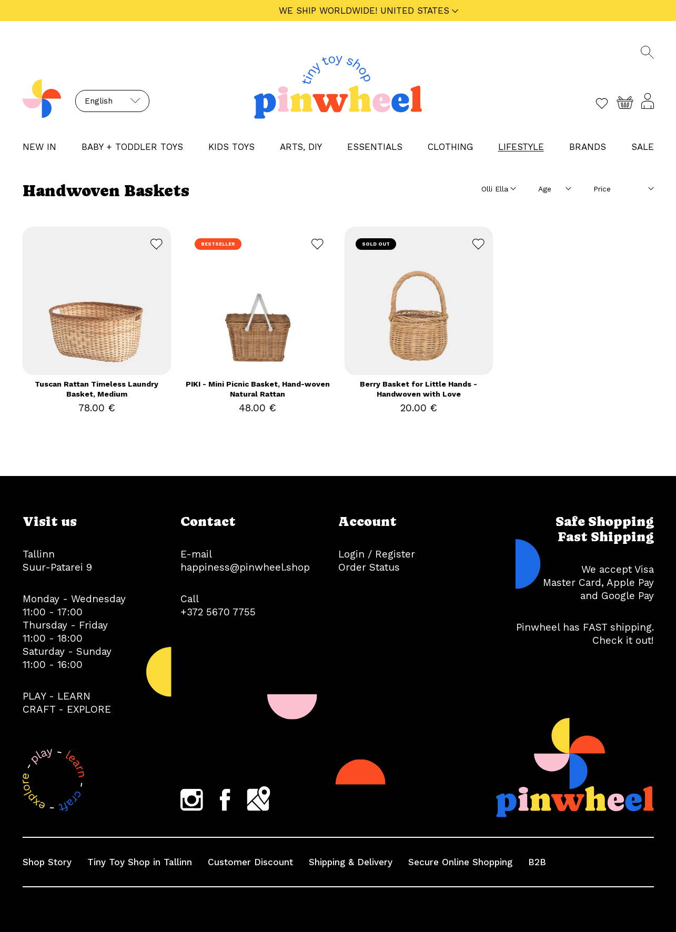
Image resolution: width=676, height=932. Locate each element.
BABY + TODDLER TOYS (132, 146)
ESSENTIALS (374, 146)
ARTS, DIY (301, 146)
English (99, 101)
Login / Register (376, 554)
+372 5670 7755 (218, 612)
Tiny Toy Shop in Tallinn (139, 862)
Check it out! (623, 640)
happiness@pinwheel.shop (245, 567)
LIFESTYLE (521, 146)
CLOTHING (450, 146)
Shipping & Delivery (350, 862)
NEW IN (39, 146)
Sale (642, 146)
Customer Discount (250, 862)
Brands (587, 146)
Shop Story (47, 862)
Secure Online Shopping (460, 862)
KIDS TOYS (231, 146)
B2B (537, 862)
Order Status (369, 567)
